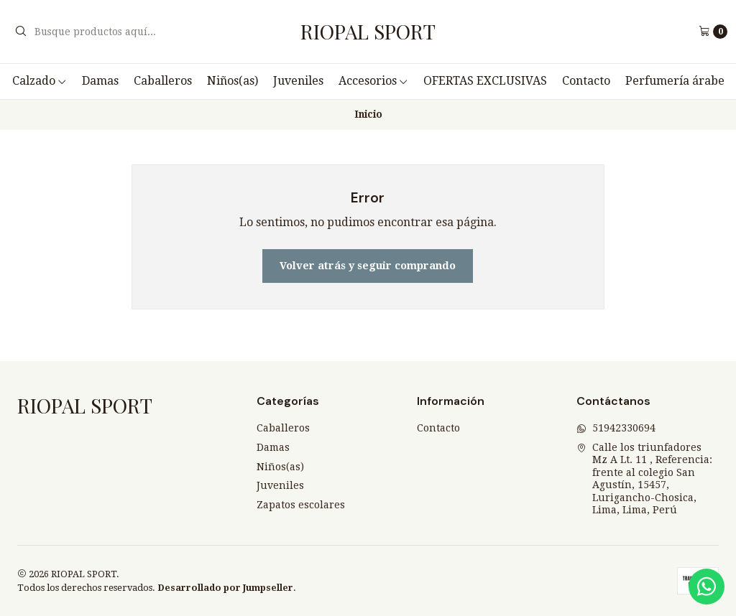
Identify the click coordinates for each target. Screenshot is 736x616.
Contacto (586, 81)
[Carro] (713, 31)
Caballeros (163, 81)
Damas (100, 81)
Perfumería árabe (674, 81)
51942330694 (616, 428)
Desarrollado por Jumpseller (225, 587)
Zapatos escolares (301, 504)
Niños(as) (232, 81)
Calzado (39, 81)
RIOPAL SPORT (368, 32)
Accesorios (373, 81)
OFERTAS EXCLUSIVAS (485, 81)
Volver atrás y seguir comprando (368, 265)
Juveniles (298, 81)
